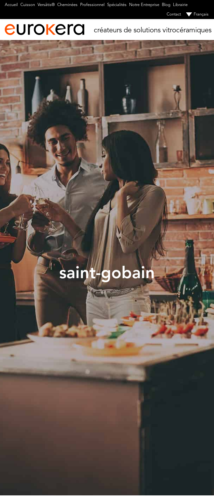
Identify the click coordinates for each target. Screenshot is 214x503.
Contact (174, 14)
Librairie (180, 4)
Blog (166, 4)
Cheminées (67, 4)
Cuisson (27, 4)
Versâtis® (46, 4)
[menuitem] (196, 14)
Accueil (11, 4)
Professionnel (92, 4)
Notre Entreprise (144, 4)
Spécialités (117, 4)
